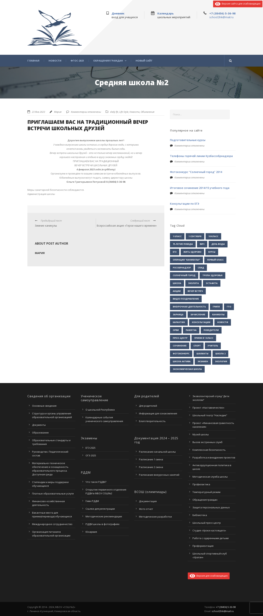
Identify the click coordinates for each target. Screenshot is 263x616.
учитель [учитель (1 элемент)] (213, 345)
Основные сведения (44, 405)
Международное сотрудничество (52, 524)
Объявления (147, 111)
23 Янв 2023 (38, 111)
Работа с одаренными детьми (210, 538)
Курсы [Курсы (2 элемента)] (211, 251)
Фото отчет (146, 509)
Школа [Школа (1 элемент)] (177, 283)
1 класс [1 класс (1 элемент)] (177, 236)
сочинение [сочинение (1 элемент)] (179, 345)
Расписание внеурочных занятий (159, 474)
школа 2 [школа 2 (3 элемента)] (220, 353)
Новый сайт (144, 60)
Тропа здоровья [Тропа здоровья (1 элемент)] (212, 275)
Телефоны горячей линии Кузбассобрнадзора (201, 156)
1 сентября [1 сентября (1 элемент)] (195, 236)
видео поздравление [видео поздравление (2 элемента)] (186, 298)
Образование (40, 432)
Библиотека (199, 515)
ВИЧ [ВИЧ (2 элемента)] (202, 244)
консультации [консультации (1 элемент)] (201, 322)
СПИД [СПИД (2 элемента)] (201, 267)
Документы (39, 425)
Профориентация (202, 546)
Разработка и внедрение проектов (213, 457)
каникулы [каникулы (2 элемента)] (218, 314)
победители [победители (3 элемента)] (211, 330)
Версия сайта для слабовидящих (238, 3)
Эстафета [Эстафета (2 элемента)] (212, 283)
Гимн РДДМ (92, 501)
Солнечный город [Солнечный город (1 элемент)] (184, 275)
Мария (58, 111)
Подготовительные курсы (187, 140)
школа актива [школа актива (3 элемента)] (182, 361)
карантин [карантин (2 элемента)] (179, 322)
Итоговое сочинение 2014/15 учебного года (199, 188)
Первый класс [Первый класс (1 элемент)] (215, 259)
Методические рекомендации (104, 516)
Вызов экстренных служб (207, 442)
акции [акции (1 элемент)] (177, 291)
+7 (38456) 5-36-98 (222, 13)
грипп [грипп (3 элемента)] (216, 306)
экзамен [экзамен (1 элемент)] (203, 361)
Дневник (118, 13)
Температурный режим (206, 492)
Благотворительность (152, 421)
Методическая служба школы (210, 476)
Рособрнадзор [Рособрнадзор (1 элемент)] (182, 267)
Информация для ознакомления (158, 413)
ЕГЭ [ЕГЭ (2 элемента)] (175, 251)
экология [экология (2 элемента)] (221, 361)
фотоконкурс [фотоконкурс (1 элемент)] (181, 353)
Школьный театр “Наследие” (209, 415)
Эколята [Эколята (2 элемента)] (193, 283)
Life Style (123, 111)
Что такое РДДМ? (96, 482)
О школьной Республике (100, 409)
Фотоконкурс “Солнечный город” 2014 (196, 172)
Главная (33, 60)
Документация (148, 501)
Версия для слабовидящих (209, 575)
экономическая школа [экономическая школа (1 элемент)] (187, 369)
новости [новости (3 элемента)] (222, 322)
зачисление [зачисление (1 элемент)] (197, 314)
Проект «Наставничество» (208, 407)
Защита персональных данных (211, 507)
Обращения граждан (108, 60)
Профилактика (201, 484)
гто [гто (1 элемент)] (229, 306)
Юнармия (91, 531)
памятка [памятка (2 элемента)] (191, 330)
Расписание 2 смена (151, 467)
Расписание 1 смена (151, 459)
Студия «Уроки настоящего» (209, 530)
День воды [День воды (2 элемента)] (218, 244)
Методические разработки (155, 516)
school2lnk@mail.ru (221, 17)
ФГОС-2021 (77, 60)
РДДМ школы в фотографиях (102, 524)
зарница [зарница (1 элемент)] (178, 314)
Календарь (165, 13)
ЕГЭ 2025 (90, 447)
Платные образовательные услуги (53, 493)
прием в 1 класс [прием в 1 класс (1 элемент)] (203, 338)
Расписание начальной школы (157, 451)
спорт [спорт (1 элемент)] (197, 345)
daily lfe (114, 111)
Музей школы (200, 434)
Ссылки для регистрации (100, 508)
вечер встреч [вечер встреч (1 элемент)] (195, 291)
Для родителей (148, 405)
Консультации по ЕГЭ (184, 203)
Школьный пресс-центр (206, 522)
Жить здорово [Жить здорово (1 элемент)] (192, 251)
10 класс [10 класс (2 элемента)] (213, 236)
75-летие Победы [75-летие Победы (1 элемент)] (183, 244)
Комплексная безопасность (209, 449)
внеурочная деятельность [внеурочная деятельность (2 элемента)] (189, 306)
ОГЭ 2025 (91, 455)
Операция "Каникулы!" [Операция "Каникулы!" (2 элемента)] (186, 259)
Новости (55, 60)
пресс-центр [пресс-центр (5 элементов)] (180, 338)
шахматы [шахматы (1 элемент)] (202, 353)
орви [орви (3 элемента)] (176, 330)
